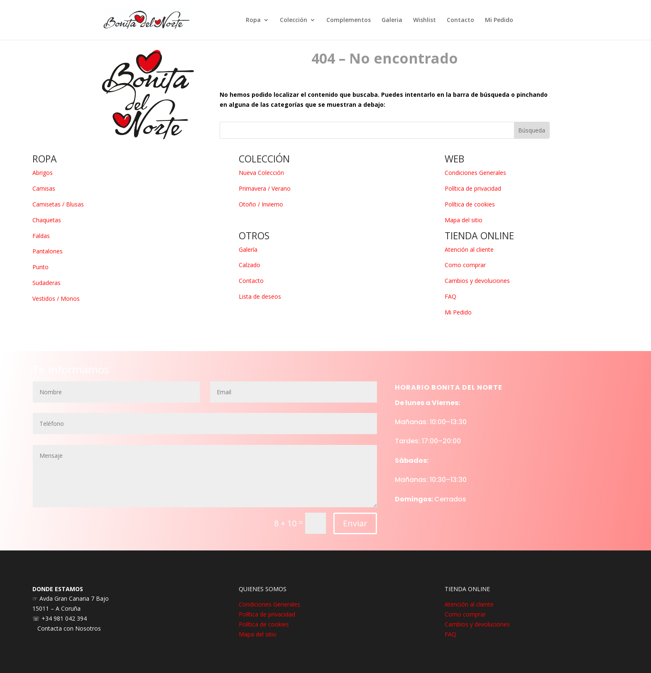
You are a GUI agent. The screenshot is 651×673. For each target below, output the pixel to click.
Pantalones (47, 251)
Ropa (253, 20)
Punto (40, 267)
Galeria (392, 20)
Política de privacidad (473, 188)
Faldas (41, 236)
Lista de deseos (260, 296)
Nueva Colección (261, 173)
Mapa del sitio (463, 220)
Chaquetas (46, 220)
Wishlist (424, 20)
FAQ (450, 296)
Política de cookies (470, 204)
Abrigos (42, 173)
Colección (293, 20)
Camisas (43, 188)
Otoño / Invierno (261, 204)
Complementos (348, 20)
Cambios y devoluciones (477, 281)
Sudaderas (46, 283)
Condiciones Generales (475, 173)
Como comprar (465, 265)
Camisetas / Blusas (58, 204)
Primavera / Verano (265, 188)
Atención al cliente (469, 249)
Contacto (460, 20)
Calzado (249, 265)
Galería (248, 249)
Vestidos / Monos (56, 298)
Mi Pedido (499, 20)
